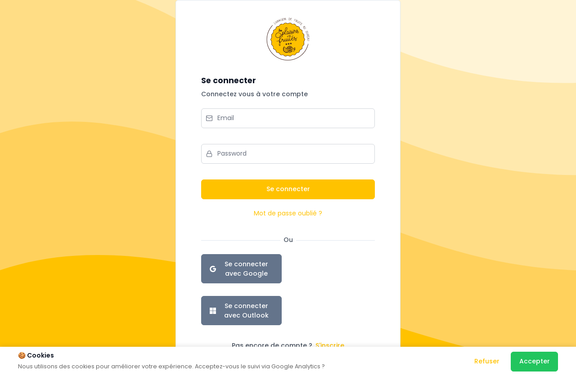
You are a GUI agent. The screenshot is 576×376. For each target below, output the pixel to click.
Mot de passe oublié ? (288, 213)
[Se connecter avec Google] (241, 268)
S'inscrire (329, 345)
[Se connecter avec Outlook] (241, 310)
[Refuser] (487, 362)
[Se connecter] (288, 189)
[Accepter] (534, 362)
